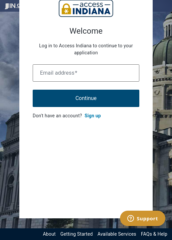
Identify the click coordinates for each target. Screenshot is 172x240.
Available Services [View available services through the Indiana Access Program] (116, 234)
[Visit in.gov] (16, 5)
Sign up (93, 115)
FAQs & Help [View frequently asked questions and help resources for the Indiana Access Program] (154, 234)
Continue (86, 98)
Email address (58, 73)
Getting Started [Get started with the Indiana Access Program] (76, 234)
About (49, 234)
